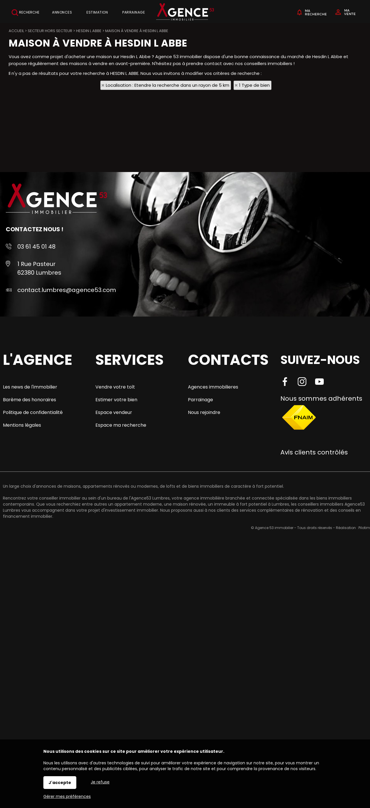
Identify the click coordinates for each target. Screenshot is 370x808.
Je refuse (100, 782)
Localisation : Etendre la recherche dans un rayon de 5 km (167, 85)
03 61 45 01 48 (36, 247)
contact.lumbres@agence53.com (66, 290)
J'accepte (60, 782)
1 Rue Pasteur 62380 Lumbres (39, 268)
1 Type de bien (254, 85)
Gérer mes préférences (67, 796)
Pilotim (364, 527)
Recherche (25, 12)
